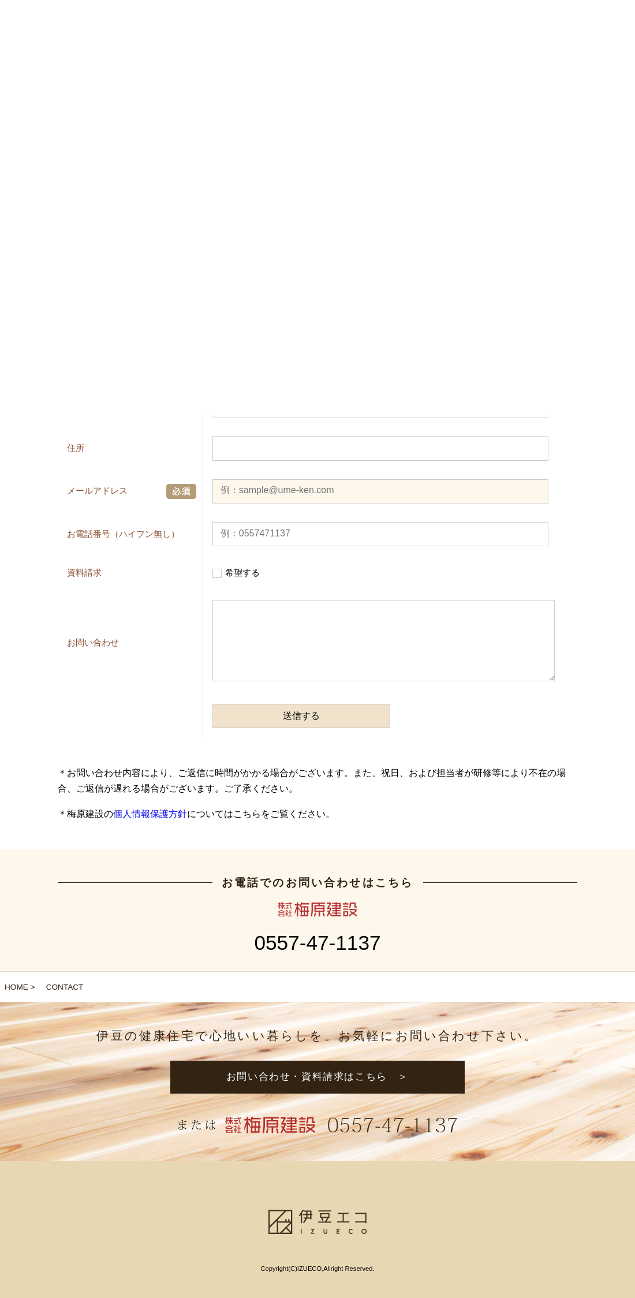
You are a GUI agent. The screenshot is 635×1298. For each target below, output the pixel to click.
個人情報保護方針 (150, 814)
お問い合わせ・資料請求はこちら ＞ (317, 1076)
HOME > (20, 987)
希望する (242, 572)
